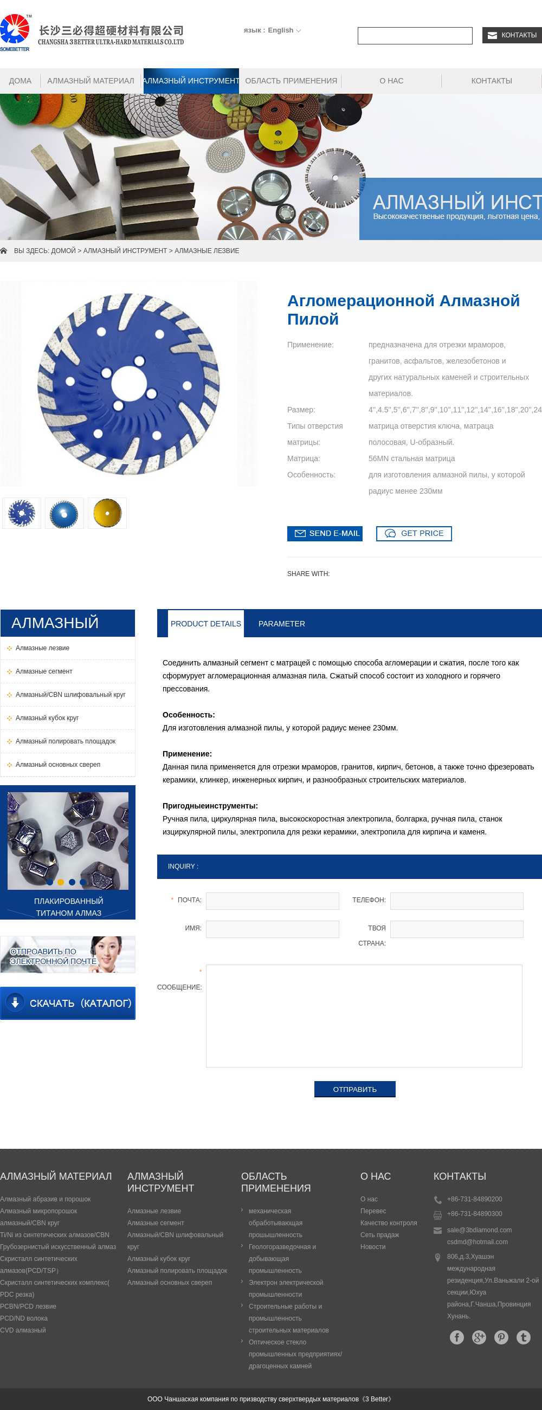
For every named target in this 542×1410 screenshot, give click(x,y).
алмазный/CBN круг (30, 1223)
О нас (391, 80)
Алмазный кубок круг (158, 1259)
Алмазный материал (90, 80)
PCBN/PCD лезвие (28, 1306)
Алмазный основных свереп (169, 1282)
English (281, 30)
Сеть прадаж (379, 1235)
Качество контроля (388, 1223)
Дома (20, 80)
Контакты (512, 35)
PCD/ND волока (24, 1318)
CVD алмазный (23, 1330)
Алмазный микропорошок (38, 1211)
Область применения (292, 80)
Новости (372, 1247)
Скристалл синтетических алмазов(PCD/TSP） (39, 1265)
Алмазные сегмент (155, 1223)
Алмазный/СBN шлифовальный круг (175, 1241)
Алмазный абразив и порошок (45, 1199)
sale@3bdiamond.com (479, 1230)
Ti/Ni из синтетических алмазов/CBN (54, 1235)
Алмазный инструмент (191, 80)
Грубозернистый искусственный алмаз (58, 1247)
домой (63, 251)
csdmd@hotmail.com (477, 1242)
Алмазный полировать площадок (177, 1271)
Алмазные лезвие (207, 251)
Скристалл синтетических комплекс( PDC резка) (54, 1288)
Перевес (373, 1211)
